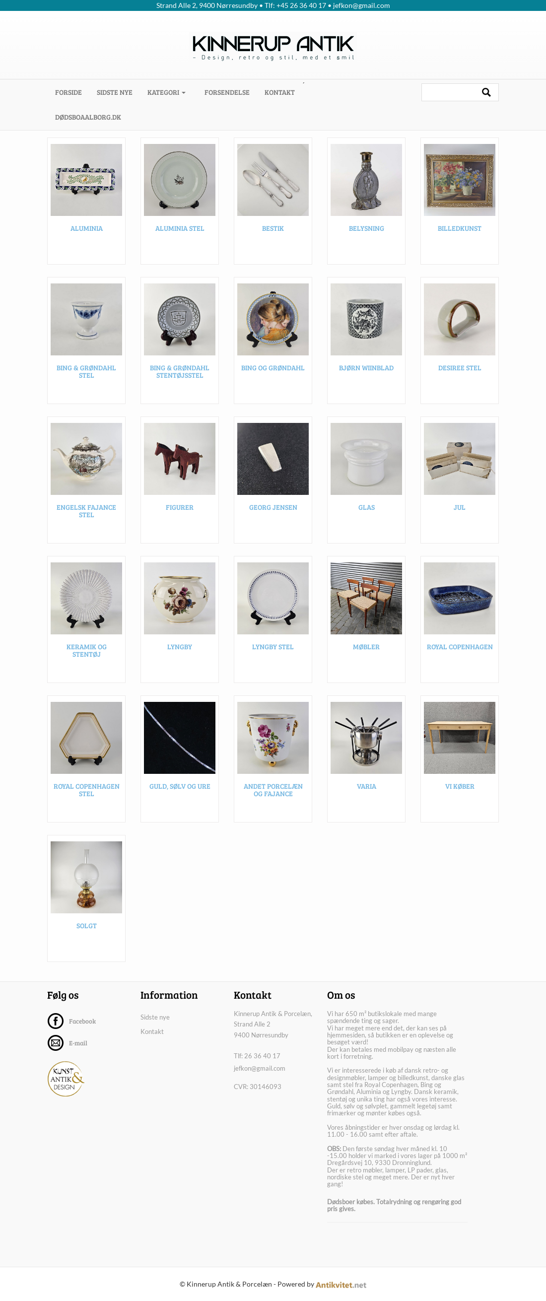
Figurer (180, 507)
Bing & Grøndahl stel (86, 371)
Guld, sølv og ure (179, 786)
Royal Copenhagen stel (87, 790)
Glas (366, 507)
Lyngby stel (273, 647)
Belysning (366, 228)
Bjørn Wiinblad (366, 368)
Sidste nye (115, 92)
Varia (366, 786)
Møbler (366, 647)
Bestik (273, 228)
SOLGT (86, 926)
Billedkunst (459, 228)
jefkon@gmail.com (259, 1068)
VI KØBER (460, 786)
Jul (460, 507)
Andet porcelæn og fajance (273, 790)
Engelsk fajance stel (86, 511)
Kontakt (280, 92)
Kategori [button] (166, 92)
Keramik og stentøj (87, 650)
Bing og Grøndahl (273, 368)
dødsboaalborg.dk (88, 117)
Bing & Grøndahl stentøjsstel (179, 371)
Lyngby (179, 647)
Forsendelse (227, 92)
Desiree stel (459, 368)
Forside (72, 92)
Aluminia (86, 228)
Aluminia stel (180, 228)
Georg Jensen (273, 507)
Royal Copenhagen (460, 647)
